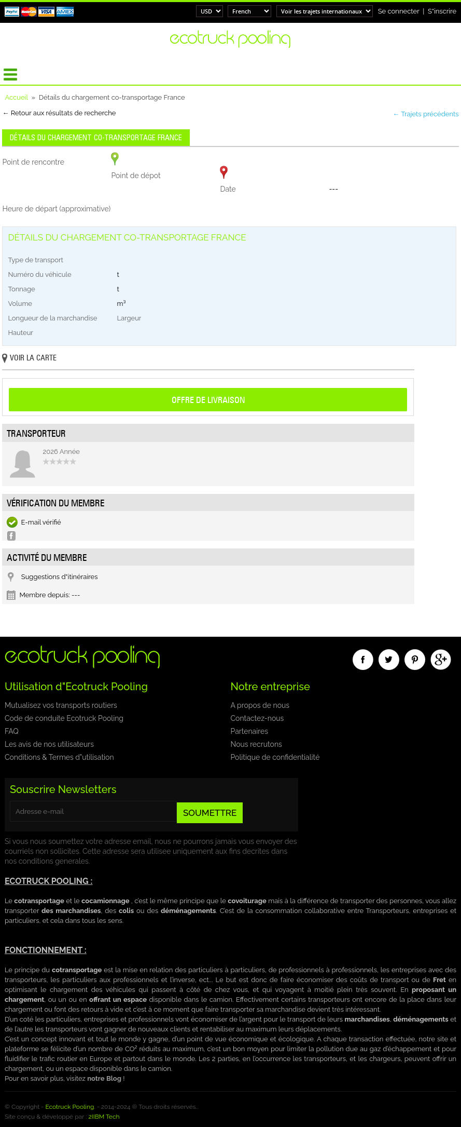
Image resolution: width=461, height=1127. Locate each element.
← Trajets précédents (425, 114)
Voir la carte (29, 359)
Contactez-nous (257, 718)
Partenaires (249, 731)
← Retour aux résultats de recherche (59, 113)
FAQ (12, 731)
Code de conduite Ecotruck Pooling (64, 718)
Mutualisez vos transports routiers (61, 705)
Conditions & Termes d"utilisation (59, 757)
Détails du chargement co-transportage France (96, 137)
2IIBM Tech (103, 1116)
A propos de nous (260, 705)
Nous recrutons (256, 744)
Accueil (16, 97)
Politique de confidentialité (275, 757)
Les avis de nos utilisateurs (49, 744)
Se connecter (399, 11)
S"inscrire (442, 11)
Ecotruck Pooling (69, 1106)
